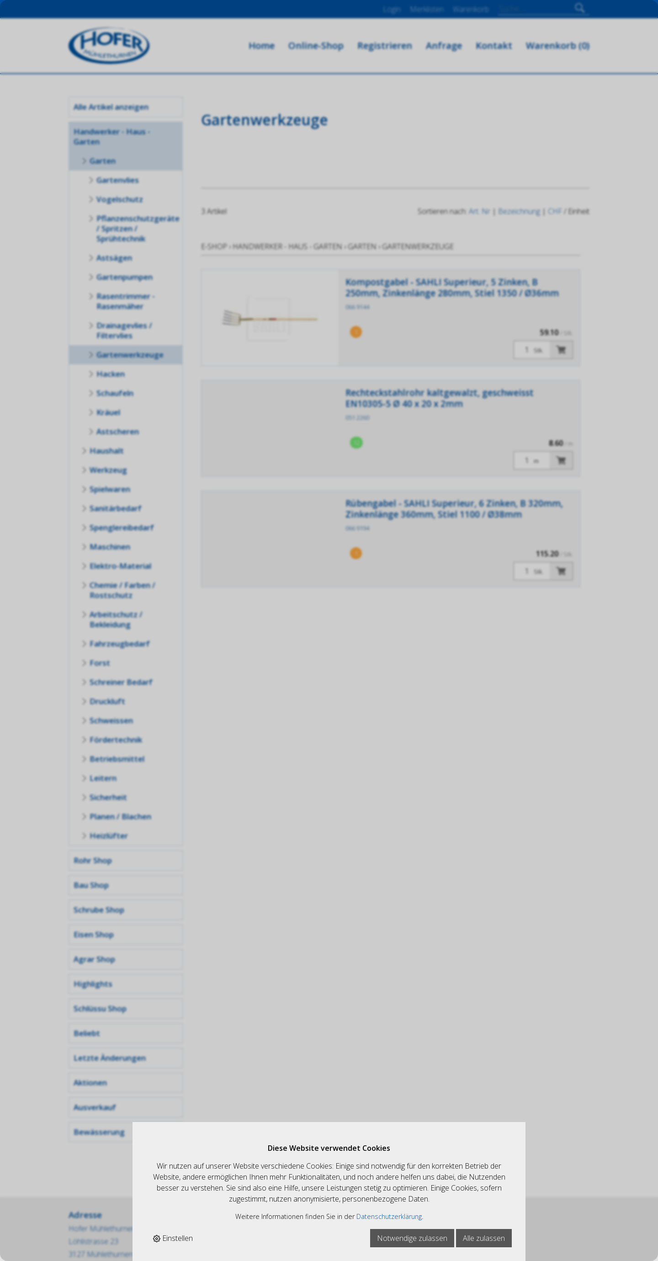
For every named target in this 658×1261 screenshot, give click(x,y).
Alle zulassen (484, 1238)
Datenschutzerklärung (389, 1216)
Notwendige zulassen (412, 1238)
